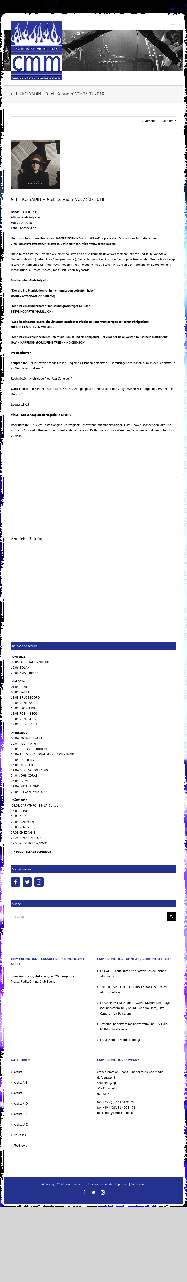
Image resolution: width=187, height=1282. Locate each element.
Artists (18, 1072)
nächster (167, 121)
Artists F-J (20, 1093)
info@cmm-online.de (119, 1113)
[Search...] (89, 916)
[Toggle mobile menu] (173, 24)
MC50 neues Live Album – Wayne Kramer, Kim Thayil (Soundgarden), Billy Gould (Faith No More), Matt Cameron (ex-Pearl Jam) (135, 1008)
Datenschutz (138, 1184)
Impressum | (123, 1184)
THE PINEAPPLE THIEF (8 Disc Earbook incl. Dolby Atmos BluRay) (133, 989)
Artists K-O (21, 1103)
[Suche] (171, 916)
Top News (20, 1145)
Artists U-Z (21, 1124)
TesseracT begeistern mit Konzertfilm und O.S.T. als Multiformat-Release (133, 1026)
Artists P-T (20, 1114)
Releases (20, 1135)
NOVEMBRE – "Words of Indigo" (120, 1040)
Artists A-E (20, 1082)
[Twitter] (27, 882)
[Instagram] (39, 882)
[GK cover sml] (35, 164)
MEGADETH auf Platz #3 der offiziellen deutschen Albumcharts (133, 973)
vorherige (151, 121)
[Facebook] (15, 882)
